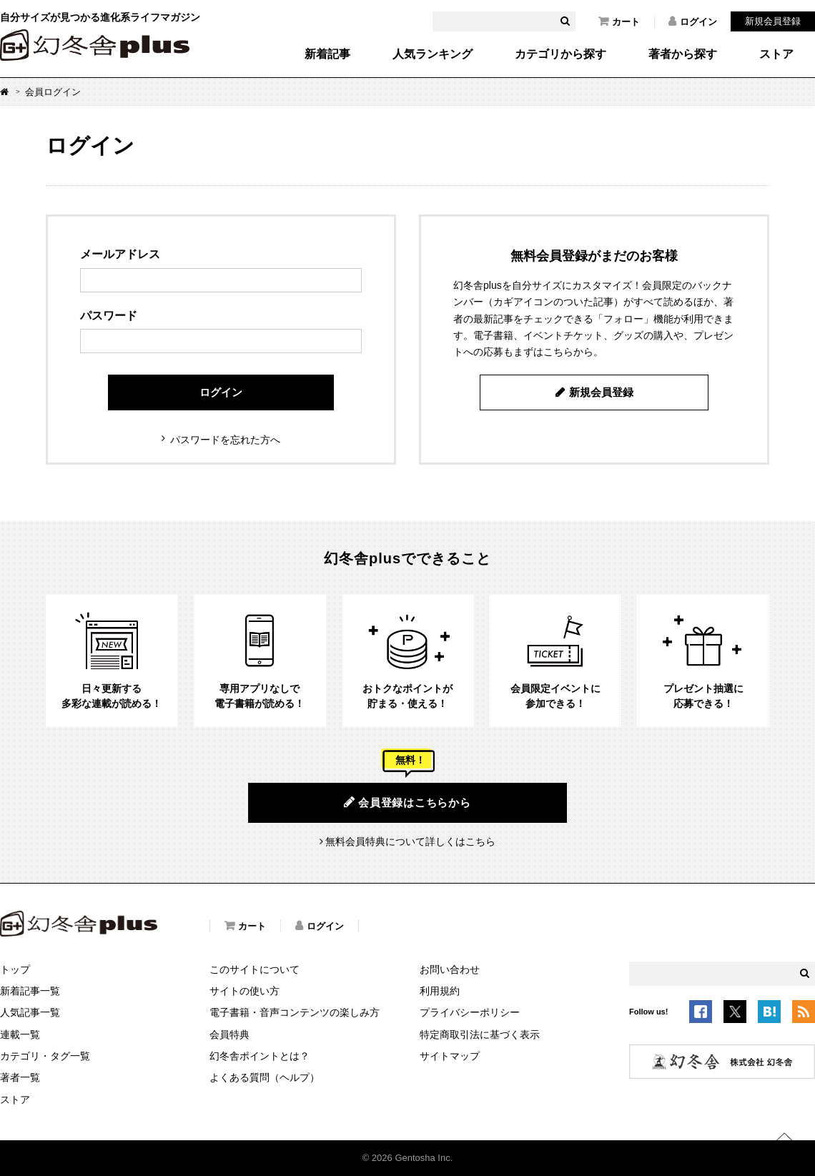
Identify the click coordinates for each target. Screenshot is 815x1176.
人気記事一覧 (30, 1012)
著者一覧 (20, 1077)
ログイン (692, 21)
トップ (15, 969)
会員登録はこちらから (407, 802)
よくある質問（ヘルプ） (264, 1077)
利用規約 (440, 991)
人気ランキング (432, 54)
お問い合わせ (450, 969)
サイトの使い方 (244, 991)
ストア (776, 54)
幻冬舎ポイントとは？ (259, 1056)
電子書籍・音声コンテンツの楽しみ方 (294, 1012)
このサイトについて (254, 969)
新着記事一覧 (30, 991)
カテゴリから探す (560, 54)
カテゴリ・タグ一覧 (45, 1056)
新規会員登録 (773, 21)
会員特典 (229, 1034)
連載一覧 (20, 1034)
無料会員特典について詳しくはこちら (410, 841)
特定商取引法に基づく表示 (480, 1034)
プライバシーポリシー (470, 1012)
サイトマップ (450, 1056)
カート (619, 21)
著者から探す (682, 54)
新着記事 (327, 54)
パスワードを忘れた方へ (225, 439)
